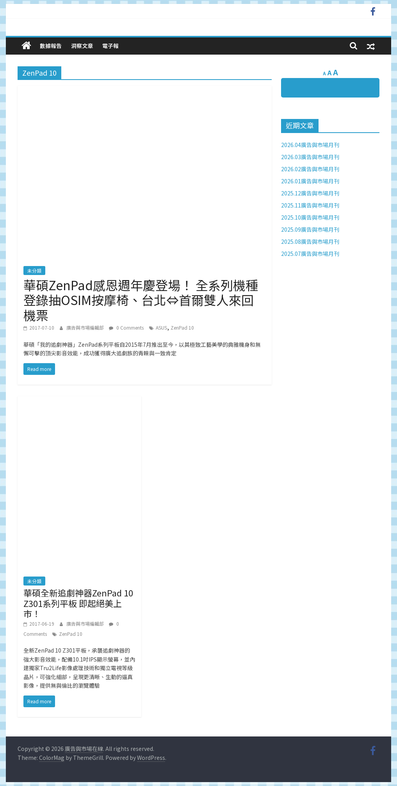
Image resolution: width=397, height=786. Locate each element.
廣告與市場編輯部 (85, 327)
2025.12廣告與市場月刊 (310, 193)
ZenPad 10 (182, 327)
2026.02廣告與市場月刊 (310, 169)
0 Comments (126, 327)
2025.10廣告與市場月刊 (310, 217)
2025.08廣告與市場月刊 (310, 241)
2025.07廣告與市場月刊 (310, 253)
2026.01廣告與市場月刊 (310, 181)
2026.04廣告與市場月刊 (310, 145)
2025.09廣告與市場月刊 (310, 229)
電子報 (110, 46)
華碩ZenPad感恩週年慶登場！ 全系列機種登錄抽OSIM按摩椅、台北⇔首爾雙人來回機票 (140, 300)
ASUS (161, 327)
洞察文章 (82, 46)
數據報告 (51, 46)
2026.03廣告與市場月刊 (310, 157)
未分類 (34, 270)
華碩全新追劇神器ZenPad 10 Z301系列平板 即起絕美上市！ (78, 602)
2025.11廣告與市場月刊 (310, 205)
